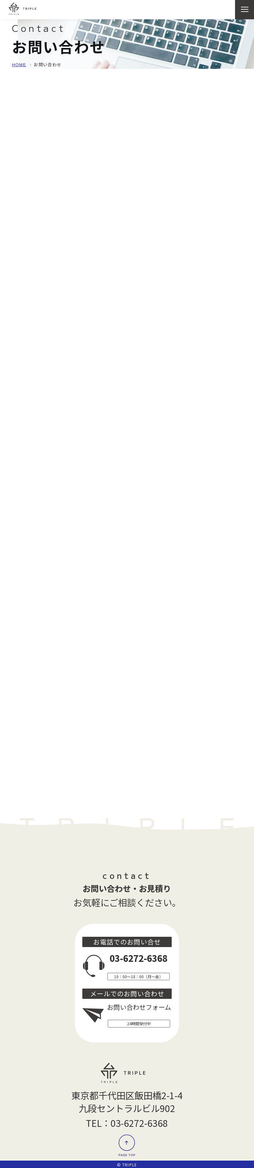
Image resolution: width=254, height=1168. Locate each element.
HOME (19, 64)
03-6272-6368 (139, 958)
